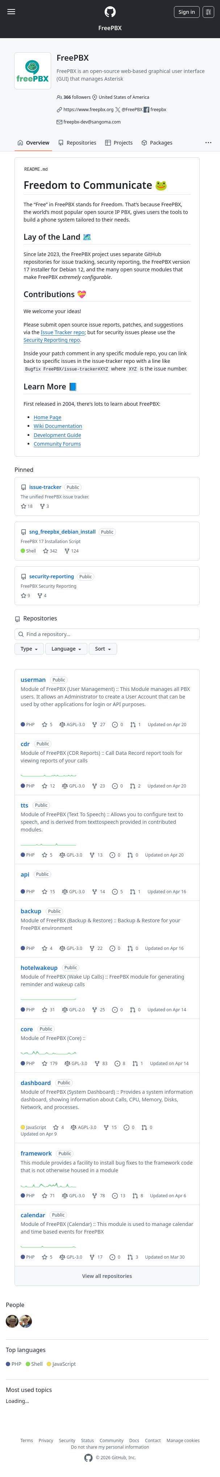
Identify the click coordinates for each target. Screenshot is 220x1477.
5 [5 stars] (47, 724)
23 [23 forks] (98, 786)
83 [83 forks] (101, 1063)
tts (24, 805)
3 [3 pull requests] (132, 1257)
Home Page (47, 417)
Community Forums (57, 443)
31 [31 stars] (48, 1010)
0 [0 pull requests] (132, 855)
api (25, 874)
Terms (26, 1440)
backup (31, 911)
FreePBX (110, 28)
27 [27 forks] (98, 724)
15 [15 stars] (48, 892)
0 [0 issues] (117, 724)
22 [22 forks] (96, 948)
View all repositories (107, 1275)
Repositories (77, 142)
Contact (153, 1440)
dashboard (36, 1083)
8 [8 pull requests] (137, 1196)
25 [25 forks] (98, 1010)
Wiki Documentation (58, 425)
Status (87, 1440)
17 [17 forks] (96, 1257)
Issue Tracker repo (62, 332)
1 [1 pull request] (135, 724)
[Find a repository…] (107, 634)
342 (50, 551)
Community (112, 1440)
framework (36, 1153)
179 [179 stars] (50, 1063)
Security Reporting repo (52, 339)
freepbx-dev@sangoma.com (92, 122)
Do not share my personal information (110, 1447)
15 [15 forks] (110, 1127)
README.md (36, 169)
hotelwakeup (39, 968)
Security (67, 1440)
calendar (33, 1215)
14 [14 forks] (98, 892)
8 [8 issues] (120, 1063)
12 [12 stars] (48, 786)
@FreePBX (132, 109)
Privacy (46, 1440)
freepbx (158, 109)
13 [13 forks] (96, 855)
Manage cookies (183, 1440)
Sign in (187, 11)
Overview (33, 142)
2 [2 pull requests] (135, 786)
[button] (208, 143)
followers (77, 97)
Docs (134, 1440)
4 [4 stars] (47, 948)
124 (71, 551)
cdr (25, 744)
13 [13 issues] (118, 1196)
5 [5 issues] (117, 892)
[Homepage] (110, 12)
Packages (157, 142)
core (27, 1029)
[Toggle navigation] (11, 11)
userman (33, 680)
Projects (119, 142)
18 (27, 506)
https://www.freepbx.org (88, 109)
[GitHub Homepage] (88, 1457)
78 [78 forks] (98, 1196)
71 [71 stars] (48, 1196)
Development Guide (57, 435)
